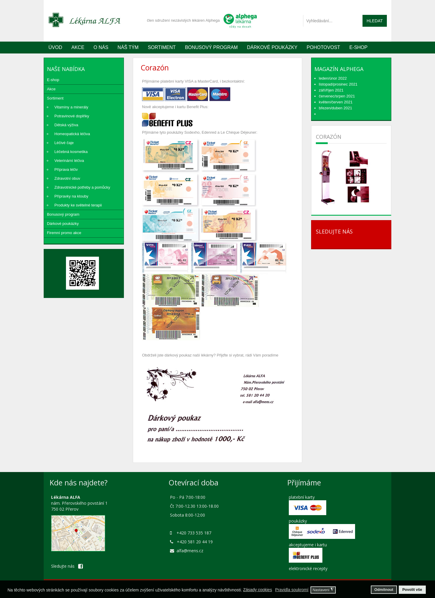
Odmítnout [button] (383, 590)
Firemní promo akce (64, 233)
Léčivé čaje (64, 143)
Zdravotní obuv (67, 178)
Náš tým (128, 47)
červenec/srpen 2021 (337, 96)
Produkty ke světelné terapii (78, 205)
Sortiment (162, 47)
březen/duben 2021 (335, 108)
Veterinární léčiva (69, 160)
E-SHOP (358, 47)
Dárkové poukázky (272, 47)
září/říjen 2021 (331, 90)
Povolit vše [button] (412, 590)
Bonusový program (211, 47)
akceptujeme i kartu (308, 544)
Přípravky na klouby (71, 196)
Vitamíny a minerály (71, 107)
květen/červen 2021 (335, 102)
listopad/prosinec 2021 (338, 84)
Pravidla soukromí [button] (291, 589)
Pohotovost (323, 47)
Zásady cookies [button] (257, 589)
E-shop (53, 80)
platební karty (302, 497)
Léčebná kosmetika (71, 151)
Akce (77, 47)
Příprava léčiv (66, 169)
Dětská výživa (66, 125)
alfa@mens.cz (189, 550)
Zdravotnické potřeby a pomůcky (82, 187)
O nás (101, 47)
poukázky (298, 521)
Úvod (55, 47)
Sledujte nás (67, 566)
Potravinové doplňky (71, 116)
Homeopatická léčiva (72, 134)
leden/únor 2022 (333, 78)
